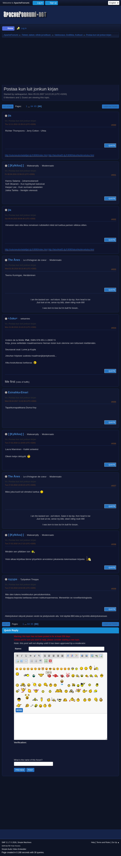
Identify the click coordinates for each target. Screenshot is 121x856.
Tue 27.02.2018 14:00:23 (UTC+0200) (20, 485)
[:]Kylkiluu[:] (16, 165)
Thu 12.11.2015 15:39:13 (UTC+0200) (20, 124)
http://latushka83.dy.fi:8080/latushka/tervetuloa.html (71, 155)
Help (93, 842)
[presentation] (39, 750)
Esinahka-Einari (18, 392)
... (29, 106)
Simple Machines (24, 842)
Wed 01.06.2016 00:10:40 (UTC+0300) (20, 269)
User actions (110, 107)
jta (9, 115)
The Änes (14, 259)
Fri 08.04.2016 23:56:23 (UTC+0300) (20, 174)
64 (32, 106)
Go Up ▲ (115, 842)
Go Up (6, 624)
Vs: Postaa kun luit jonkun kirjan (20, 121)
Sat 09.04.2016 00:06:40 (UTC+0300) (20, 219)
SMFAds (5, 846)
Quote (110, 145)
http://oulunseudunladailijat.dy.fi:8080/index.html (26, 155)
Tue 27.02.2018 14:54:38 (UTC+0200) (20, 588)
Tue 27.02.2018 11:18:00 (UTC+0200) (20, 443)
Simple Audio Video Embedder (14, 849)
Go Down (7, 107)
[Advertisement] (60, 62)
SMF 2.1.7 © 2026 (9, 842)
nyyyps (12, 579)
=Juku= (12, 318)
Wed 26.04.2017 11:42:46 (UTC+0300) (20, 401)
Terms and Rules (103, 842)
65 (35, 106)
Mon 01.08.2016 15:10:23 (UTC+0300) (20, 327)
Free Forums (15, 846)
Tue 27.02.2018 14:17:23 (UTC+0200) (20, 544)
